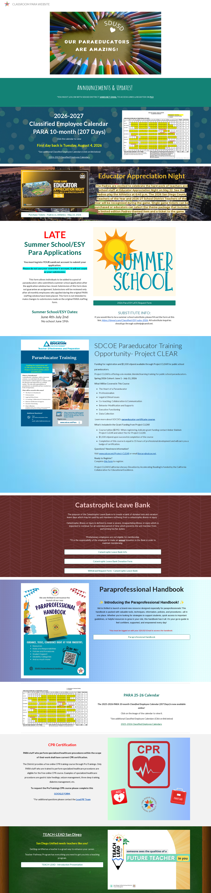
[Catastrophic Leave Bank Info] (112, 552)
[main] (105, 87)
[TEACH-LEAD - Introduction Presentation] (62, 864)
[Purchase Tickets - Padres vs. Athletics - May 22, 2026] (55, 214)
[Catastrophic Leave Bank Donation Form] (112, 561)
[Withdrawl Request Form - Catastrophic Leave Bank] (112, 570)
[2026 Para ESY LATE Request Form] (134, 303)
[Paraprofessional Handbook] (141, 637)
